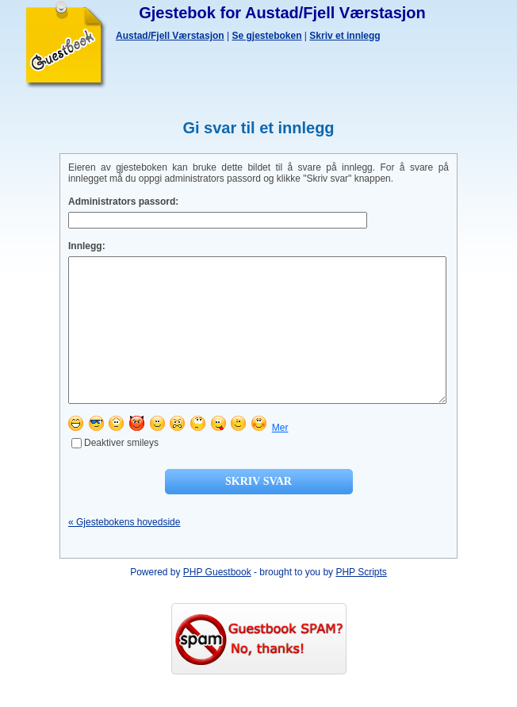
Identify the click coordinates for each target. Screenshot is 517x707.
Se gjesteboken (267, 35)
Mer (280, 456)
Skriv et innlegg (344, 35)
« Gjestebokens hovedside (124, 550)
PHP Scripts (360, 600)
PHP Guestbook (217, 600)
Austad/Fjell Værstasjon (170, 35)
